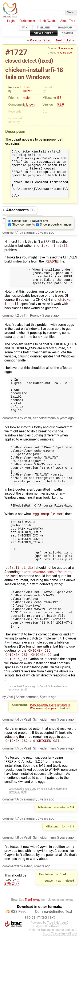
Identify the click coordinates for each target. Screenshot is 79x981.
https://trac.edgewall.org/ (60, 979)
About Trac (67, 21)
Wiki (25, 27)
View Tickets (43, 33)
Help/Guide (48, 21)
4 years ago (64, 52)
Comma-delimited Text (53, 957)
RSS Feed (18, 957)
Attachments (20, 218)
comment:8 (10, 883)
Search (67, 33)
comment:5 (10, 794)
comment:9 (10, 912)
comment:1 (10, 241)
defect (29, 61)
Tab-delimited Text (39, 963)
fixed (45, 61)
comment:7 (10, 864)
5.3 (59, 98)
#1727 (16, 52)
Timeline (43, 27)
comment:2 (10, 329)
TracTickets (32, 945)
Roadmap (65, 27)
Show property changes (56, 233)
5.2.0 (60, 104)
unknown (29, 104)
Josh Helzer (27, 89)
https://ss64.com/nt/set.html (47, 608)
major (27, 98)
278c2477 (12, 927)
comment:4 (10, 764)
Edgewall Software (47, 972)
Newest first (40, 230)
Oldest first (19, 230)
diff (24, 734)
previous (14, 734)
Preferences (27, 21)
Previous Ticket (40, 40)
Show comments (23, 233)
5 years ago (65, 48)
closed (13, 61)
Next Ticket (63, 40)
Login (11, 21)
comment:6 (10, 845)
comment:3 (10, 438)
